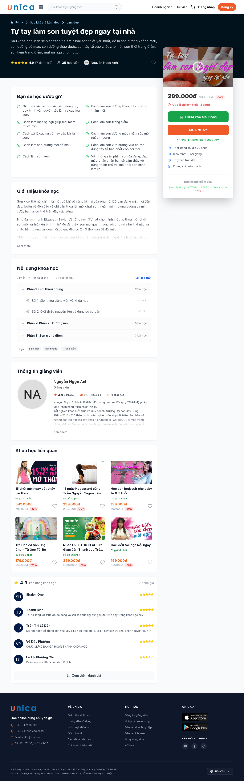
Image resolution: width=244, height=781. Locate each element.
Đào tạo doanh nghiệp (138, 727)
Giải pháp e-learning (137, 721)
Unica (17, 22)
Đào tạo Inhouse (135, 733)
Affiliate (129, 745)
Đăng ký (227, 7)
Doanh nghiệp (162, 7)
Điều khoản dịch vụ (79, 739)
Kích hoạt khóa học (79, 727)
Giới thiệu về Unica (79, 715)
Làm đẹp (73, 22)
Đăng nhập (206, 7)
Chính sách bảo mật (80, 745)
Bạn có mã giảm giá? (198, 181)
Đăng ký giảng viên (136, 715)
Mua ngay (198, 130)
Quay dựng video (135, 739)
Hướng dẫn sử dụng (79, 721)
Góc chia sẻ (75, 733)
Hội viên (181, 7)
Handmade (51, 348)
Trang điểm (69, 348)
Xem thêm (23, 245)
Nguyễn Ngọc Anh (104, 63)
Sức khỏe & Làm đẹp (45, 22)
